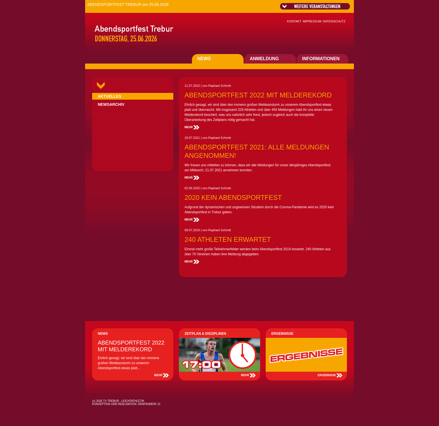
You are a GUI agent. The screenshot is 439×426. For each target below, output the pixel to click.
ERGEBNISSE (326, 375)
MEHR (189, 127)
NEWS (204, 58)
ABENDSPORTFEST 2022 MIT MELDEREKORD (258, 95)
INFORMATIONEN (321, 58)
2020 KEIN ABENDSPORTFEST (233, 197)
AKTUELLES (109, 96)
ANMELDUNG (264, 58)
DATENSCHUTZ (334, 21)
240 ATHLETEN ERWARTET (228, 239)
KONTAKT (294, 21)
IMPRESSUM (312, 21)
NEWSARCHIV (111, 104)
